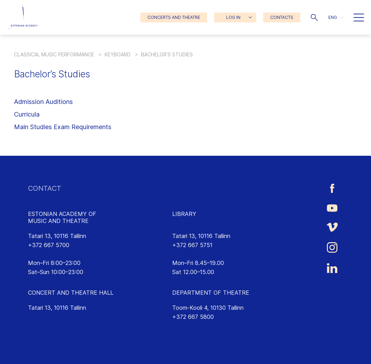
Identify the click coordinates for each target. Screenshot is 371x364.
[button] (314, 17)
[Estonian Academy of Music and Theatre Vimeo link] (332, 227)
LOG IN (233, 17)
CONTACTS (281, 17)
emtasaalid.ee (46, 325)
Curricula (27, 114)
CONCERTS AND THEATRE (173, 17)
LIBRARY (184, 213)
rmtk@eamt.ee (191, 253)
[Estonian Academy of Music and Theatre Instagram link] (332, 247)
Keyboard (118, 54)
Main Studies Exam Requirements (62, 127)
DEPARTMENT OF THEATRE (210, 292)
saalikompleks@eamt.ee (58, 316)
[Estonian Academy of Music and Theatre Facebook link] (332, 188)
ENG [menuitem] (332, 17)
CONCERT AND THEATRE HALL (70, 292)
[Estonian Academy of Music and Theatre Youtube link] (332, 207)
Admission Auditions (43, 101)
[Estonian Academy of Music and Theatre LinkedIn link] (332, 268)
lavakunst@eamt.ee (197, 325)
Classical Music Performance (54, 54)
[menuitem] (335, 17)
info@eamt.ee (46, 253)
